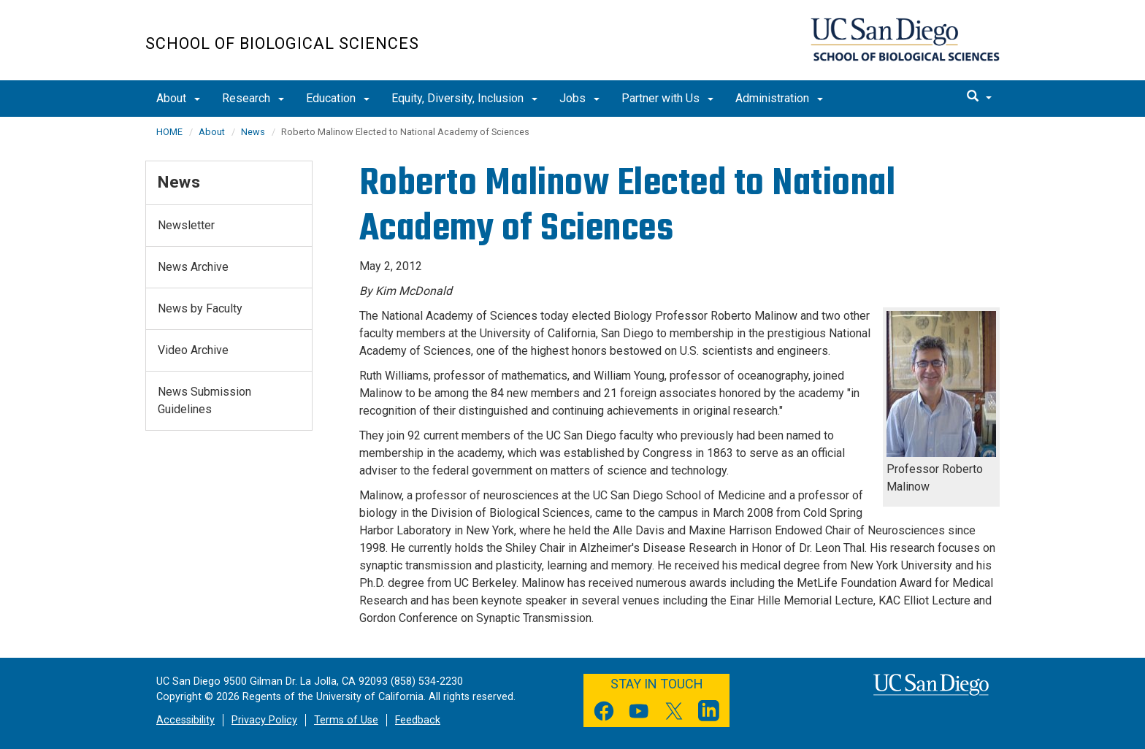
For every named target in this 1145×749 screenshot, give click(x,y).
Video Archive (193, 350)
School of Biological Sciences (282, 43)
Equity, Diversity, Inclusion (464, 98)
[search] (979, 97)
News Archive (193, 267)
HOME (169, 131)
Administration (779, 98)
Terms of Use (346, 720)
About (178, 98)
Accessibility (185, 720)
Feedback (417, 720)
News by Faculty (200, 308)
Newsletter (186, 225)
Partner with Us (667, 98)
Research (253, 98)
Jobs (579, 98)
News (253, 131)
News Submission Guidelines (204, 400)
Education (337, 98)
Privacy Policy (264, 720)
